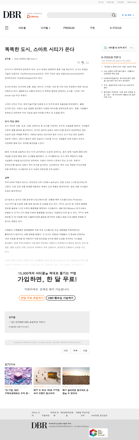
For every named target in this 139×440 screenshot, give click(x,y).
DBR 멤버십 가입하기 (60, 298)
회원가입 (110, 2)
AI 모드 (128, 15)
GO (131, 48)
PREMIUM (69, 28)
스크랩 (87, 63)
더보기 (78, 62)
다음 (85, 350)
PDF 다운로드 (83, 63)
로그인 (101, 2)
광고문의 (103, 415)
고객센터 (120, 2)
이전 (66, 350)
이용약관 (45, 415)
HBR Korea (131, 2)
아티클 (22, 28)
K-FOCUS (115, 28)
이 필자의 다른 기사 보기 (19, 326)
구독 (92, 28)
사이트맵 (95, 415)
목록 (75, 350)
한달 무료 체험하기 (32, 298)
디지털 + (45, 28)
